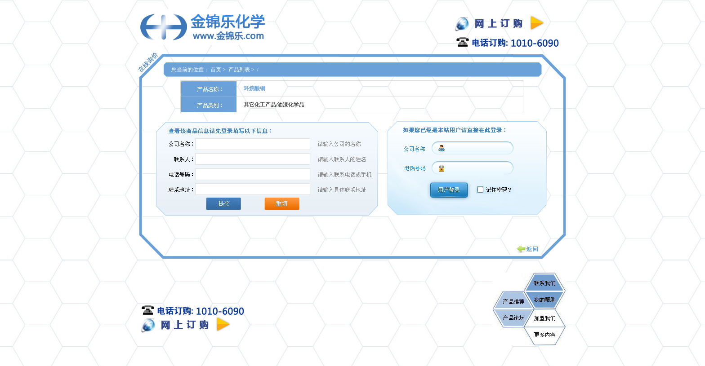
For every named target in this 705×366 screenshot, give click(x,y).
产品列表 (239, 69)
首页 (215, 69)
